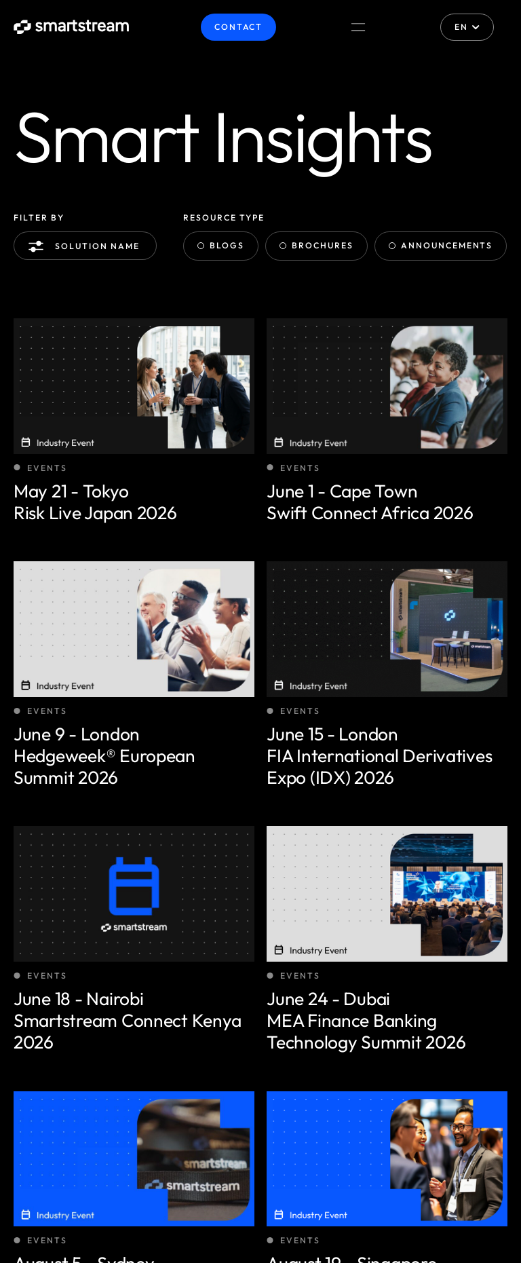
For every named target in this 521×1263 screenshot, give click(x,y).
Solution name (86, 246)
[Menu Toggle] (358, 27)
